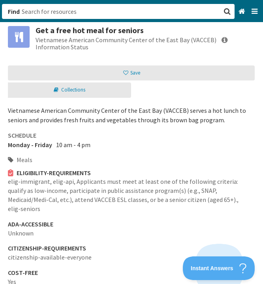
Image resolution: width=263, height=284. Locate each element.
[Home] (242, 11)
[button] (131, 142)
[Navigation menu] (255, 11)
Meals (20, 160)
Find (14, 11)
